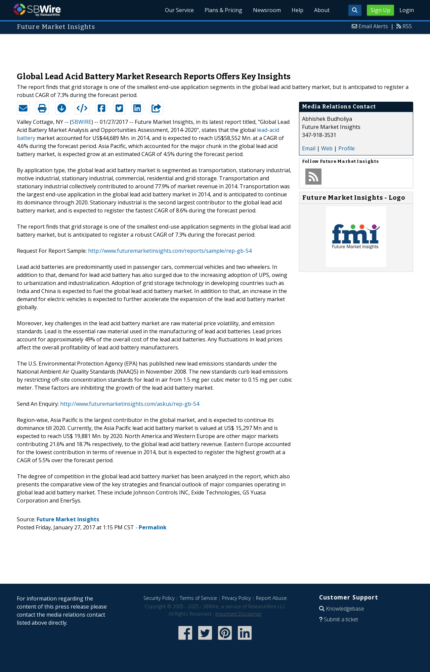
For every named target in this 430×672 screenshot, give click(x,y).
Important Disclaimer (238, 614)
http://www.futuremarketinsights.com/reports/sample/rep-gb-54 (170, 250)
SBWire (37, 9)
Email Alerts (373, 26)
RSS (407, 26)
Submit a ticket (341, 619)
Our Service (179, 10)
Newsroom (267, 10)
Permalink (153, 527)
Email (308, 148)
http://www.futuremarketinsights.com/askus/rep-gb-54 (129, 403)
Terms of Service (198, 598)
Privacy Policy (236, 598)
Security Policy (159, 598)
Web (327, 148)
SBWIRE (81, 122)
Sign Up (380, 10)
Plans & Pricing (223, 10)
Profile (346, 148)
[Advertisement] (215, 50)
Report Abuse (271, 598)
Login (406, 10)
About (322, 10)
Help (297, 10)
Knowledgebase (345, 608)
